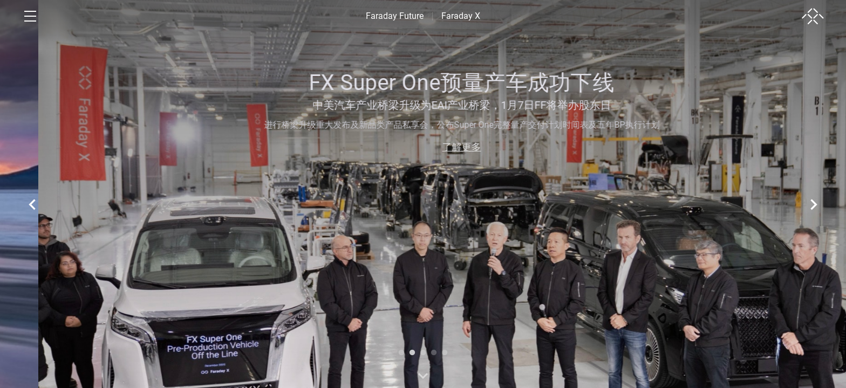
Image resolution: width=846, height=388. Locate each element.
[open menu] (30, 16)
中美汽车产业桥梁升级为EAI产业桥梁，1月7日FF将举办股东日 (691, 105)
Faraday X (460, 16)
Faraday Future (395, 16)
